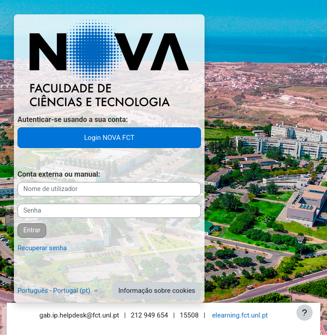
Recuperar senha (42, 248)
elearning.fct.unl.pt (240, 315)
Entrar (31, 230)
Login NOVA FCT (109, 138)
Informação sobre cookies (156, 291)
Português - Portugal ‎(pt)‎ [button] (54, 291)
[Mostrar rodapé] (304, 313)
